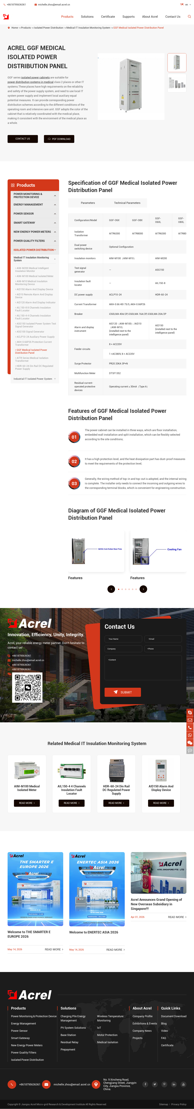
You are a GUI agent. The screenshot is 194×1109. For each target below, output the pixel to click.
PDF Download (59, 138)
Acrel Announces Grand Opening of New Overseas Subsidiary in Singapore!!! (156, 904)
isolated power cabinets (35, 77)
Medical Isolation (107, 1042)
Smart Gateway (24, 222)
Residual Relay (69, 1042)
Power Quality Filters (29, 240)
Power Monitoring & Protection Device (28, 195)
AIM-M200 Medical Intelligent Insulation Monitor (32, 269)
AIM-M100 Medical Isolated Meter (34, 276)
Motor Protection (107, 1035)
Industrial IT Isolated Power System (33, 378)
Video (164, 1030)
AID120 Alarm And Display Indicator (35, 302)
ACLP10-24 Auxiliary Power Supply (35, 336)
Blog (164, 1023)
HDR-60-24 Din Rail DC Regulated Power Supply (34, 367)
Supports (128, 16)
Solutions (87, 16)
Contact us (22, 138)
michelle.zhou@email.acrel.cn (52, 4)
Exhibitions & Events (145, 1023)
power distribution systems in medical (31, 82)
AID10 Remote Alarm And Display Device (34, 296)
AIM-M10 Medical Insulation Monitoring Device (31, 282)
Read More (27, 803)
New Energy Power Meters (32, 231)
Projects (137, 1038)
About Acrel (150, 16)
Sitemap (163, 1104)
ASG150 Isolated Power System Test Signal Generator (35, 325)
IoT (99, 1027)
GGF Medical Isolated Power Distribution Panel (138, 27)
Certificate (108, 16)
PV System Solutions (73, 1027)
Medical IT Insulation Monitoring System (88, 27)
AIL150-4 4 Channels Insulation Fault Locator (33, 317)
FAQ (163, 1038)
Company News (142, 1030)
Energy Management (28, 204)
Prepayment (68, 1049)
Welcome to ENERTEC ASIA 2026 (93, 933)
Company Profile (142, 1016)
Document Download (173, 1016)
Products (67, 16)
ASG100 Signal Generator (29, 331)
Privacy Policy (178, 1104)
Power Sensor (24, 213)
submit (123, 692)
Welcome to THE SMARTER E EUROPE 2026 (29, 934)
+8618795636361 (14, 4)
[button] (111, 589)
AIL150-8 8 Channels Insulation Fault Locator (33, 309)
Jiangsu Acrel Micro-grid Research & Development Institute (53, 1104)
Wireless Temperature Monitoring (110, 1018)
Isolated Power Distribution (48, 27)
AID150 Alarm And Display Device (34, 289)
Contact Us (172, 16)
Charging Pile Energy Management (73, 1018)
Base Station (68, 1035)
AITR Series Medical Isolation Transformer (31, 359)
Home (15, 27)
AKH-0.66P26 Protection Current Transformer (33, 343)
